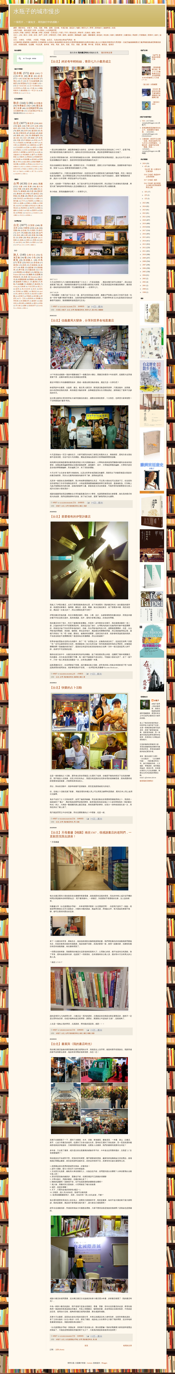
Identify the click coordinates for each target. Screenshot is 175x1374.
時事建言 (21, 106)
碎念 (96, 310)
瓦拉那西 (19, 147)
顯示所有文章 (106, 53)
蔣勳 (24, 308)
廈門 (33, 154)
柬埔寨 (23, 191)
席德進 (19, 308)
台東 (63, 40)
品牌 (86, 42)
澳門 (41, 145)
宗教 (108, 42)
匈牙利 (32, 208)
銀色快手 (32, 305)
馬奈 (57, 44)
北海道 (87, 33)
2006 (144, 268)
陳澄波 (104, 44)
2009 (144, 258)
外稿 (35, 28)
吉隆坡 (28, 166)
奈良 (35, 35)
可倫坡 (21, 171)
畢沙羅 (21, 303)
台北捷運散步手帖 (71, 1339)
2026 (144, 163)
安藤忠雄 (31, 270)
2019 (144, 223)
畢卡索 (90, 44)
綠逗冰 (72, 28)
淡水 (18, 235)
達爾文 (26, 291)
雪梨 (24, 173)
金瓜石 (49, 40)
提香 (17, 289)
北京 (15, 35)
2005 (144, 272)
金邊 (38, 152)
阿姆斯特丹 (38, 157)
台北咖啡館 (17, 42)
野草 (91, 28)
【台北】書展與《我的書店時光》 (72, 1044)
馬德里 (135, 35)
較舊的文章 (127, 1346)
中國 (19, 189)
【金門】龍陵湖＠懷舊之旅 (156, 57)
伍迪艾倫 (126, 42)
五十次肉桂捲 (35, 86)
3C (22, 81)
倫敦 (85, 35)
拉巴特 (40, 171)
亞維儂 (18, 159)
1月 (145, 198)
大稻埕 (21, 40)
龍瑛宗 (111, 44)
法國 (21, 186)
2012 (144, 247)
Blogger (104, 1363)
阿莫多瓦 (17, 277)
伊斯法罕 (38, 164)
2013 (144, 244)
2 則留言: (80, 674)
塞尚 (35, 303)
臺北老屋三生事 (30, 30)
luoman (89, 1363)
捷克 (28, 189)
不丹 (66, 33)
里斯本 (150, 35)
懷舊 (75, 42)
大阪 (18, 140)
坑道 (64, 42)
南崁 (81, 1033)
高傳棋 (29, 284)
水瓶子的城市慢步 (36, 11)
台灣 (72, 310)
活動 (77, 822)
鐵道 (56, 42)
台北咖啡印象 (18, 111)
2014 (144, 241)
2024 (144, 206)
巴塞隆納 (142, 35)
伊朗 (40, 33)
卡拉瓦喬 (38, 44)
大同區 (28, 40)
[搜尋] (29, 58)
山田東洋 (21, 296)
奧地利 (19, 194)
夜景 (15, 83)
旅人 (97, 42)
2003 (144, 278)
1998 (144, 292)
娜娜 (30, 274)
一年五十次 (34, 90)
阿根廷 (20, 213)
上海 (20, 35)
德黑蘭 (23, 152)
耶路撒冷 (33, 150)
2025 (144, 203)
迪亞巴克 (31, 152)
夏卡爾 (84, 44)
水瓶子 (29, 28)
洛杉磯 (15, 164)
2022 (144, 213)
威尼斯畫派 (154, 42)
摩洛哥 (80, 33)
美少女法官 (26, 289)
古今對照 (16, 88)
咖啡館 (76, 677)
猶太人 (27, 282)
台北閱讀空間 (51, 30)
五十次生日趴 (21, 86)
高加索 (46, 33)
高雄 (33, 233)
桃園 (89, 1033)
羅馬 (64, 35)
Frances (16, 274)
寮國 (37, 201)
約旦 (26, 150)
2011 (144, 251)
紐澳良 (23, 164)
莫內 (62, 44)
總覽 (15, 28)
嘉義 (21, 240)
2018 (144, 227)
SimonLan (34, 277)
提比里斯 (26, 162)
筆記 (15, 81)
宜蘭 (15, 230)
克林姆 (22, 286)
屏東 (21, 238)
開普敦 (31, 169)
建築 (32, 73)
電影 (119, 42)
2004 (144, 275)
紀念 (40, 76)
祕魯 (93, 33)
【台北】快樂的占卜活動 (66, 687)
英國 (30, 186)
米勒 (52, 44)
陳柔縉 (28, 303)
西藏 (28, 203)
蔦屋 (24, 88)
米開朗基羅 (22, 44)
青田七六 (84, 28)
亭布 (19, 162)
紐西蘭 (28, 215)
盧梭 (24, 305)
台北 (15, 40)
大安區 (36, 40)
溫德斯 (18, 282)
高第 (25, 277)
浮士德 (18, 305)
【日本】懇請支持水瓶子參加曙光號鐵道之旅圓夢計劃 (156, 93)
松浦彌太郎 (25, 301)
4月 (145, 166)
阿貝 (28, 263)
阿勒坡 (29, 157)
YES (143, 121)
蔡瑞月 (28, 272)
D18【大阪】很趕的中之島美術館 (152, 176)
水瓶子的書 (17, 30)
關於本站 (21, 28)
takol (41, 291)
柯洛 (41, 303)
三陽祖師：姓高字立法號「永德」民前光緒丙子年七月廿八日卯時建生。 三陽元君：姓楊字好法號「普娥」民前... (151, 143)
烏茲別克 (28, 213)
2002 (144, 282)
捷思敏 (31, 267)
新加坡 (34, 159)
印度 (61, 33)
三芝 (22, 245)
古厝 (71, 42)
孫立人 (40, 286)
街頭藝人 (92, 42)
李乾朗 (15, 301)
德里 (34, 147)
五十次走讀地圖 (33, 81)
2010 (144, 254)
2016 (144, 234)
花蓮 (33, 235)
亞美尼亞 (54, 33)
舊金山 (30, 164)
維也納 (99, 35)
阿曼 (22, 33)
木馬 (40, 260)
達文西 (34, 294)
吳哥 (45, 35)
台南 (59, 40)
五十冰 (26, 93)
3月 (145, 192)
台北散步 (50, 42)
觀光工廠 (139, 42)
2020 (144, 220)
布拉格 (106, 35)
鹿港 (34, 242)
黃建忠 (40, 279)
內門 (17, 245)
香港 (35, 140)
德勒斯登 (118, 35)
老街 (67, 42)
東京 (25, 35)
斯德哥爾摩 (36, 162)
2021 (144, 217)
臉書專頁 (107, 28)
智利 (98, 33)
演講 (40, 28)
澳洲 (38, 208)
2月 (145, 195)
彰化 (20, 242)
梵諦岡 (30, 201)
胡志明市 (18, 173)
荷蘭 (26, 206)
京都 (30, 35)
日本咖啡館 (42, 42)
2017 (144, 230)
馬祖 (70, 40)
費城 (41, 147)
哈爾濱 (27, 171)
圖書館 (100, 310)
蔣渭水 (16, 265)
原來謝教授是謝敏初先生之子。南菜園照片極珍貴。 (151, 130)
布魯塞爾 (26, 159)
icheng (15, 286)
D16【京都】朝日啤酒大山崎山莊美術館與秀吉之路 (152, 185)
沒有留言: (81, 306)
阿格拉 (18, 150)
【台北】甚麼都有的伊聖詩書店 (70, 516)
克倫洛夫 (16, 154)
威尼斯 (70, 35)
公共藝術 (103, 42)
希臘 (22, 196)
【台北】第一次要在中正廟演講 (152, 170)
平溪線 (42, 40)
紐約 (156, 35)
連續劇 (132, 42)
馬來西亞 (24, 208)
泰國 (21, 203)
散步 (16, 102)
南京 (22, 166)
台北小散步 (28, 113)
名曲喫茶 (33, 42)
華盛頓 (24, 169)
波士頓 (16, 138)
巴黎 (59, 35)
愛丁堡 (34, 171)
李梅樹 (28, 296)
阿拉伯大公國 (35, 206)
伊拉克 (22, 215)
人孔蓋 (32, 88)
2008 (144, 261)
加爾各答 (16, 166)
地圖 (78, 28)
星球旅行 (98, 28)
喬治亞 (15, 208)
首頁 (113, 28)
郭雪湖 (97, 44)
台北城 (23, 230)
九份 (55, 40)
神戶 (40, 35)
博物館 (145, 42)
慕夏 (78, 44)
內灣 (27, 245)
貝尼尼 (27, 294)
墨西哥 (34, 210)
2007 (144, 265)
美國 (40, 184)
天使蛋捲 (33, 265)
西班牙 (40, 191)
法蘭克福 (127, 35)
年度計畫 (64, 28)
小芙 (41, 270)
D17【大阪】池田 (150, 180)
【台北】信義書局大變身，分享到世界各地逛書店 (82, 320)
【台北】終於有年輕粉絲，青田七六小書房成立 (80, 61)
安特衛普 (35, 166)
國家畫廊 (91, 35)
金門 (66, 40)
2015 (144, 237)
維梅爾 (20, 284)
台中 (41, 128)
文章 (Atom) (59, 1350)
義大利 (40, 186)
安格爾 (38, 298)
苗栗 (34, 240)
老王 (34, 289)
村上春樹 (19, 294)
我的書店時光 (79, 310)
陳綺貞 (34, 291)
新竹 (41, 230)
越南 (15, 210)
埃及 (28, 210)
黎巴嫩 (34, 33)
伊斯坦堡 (52, 35)
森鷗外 (34, 301)
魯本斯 (46, 44)
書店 (83, 42)
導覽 (45, 28)
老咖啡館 (26, 42)
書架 (30, 76)
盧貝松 (35, 282)
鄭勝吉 (32, 279)
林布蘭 (36, 296)
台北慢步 (41, 30)
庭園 (60, 42)
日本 (30, 184)
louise (24, 274)
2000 (144, 289)
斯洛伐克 (73, 33)
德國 (35, 189)
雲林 (27, 147)
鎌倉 (33, 138)
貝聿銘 (18, 291)
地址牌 (36, 79)
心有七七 (31, 255)
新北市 (30, 123)
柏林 (112, 35)
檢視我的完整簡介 (146, 781)
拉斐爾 (31, 44)
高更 (68, 44)
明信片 (113, 42)
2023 (144, 210)
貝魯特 (21, 157)
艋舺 (35, 238)
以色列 (15, 33)
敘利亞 (27, 33)
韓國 (34, 203)
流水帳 (56, 28)
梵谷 (73, 44)
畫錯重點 (24, 90)
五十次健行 (33, 83)
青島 (36, 169)
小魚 (33, 257)
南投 (28, 240)
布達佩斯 (26, 154)
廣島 (18, 135)
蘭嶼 (32, 245)
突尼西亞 (36, 213)
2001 (144, 285)
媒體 (50, 28)
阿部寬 (19, 272)
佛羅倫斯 (78, 35)
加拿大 (21, 210)
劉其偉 (30, 298)
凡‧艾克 (22, 298)
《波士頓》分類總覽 (149, 84)
